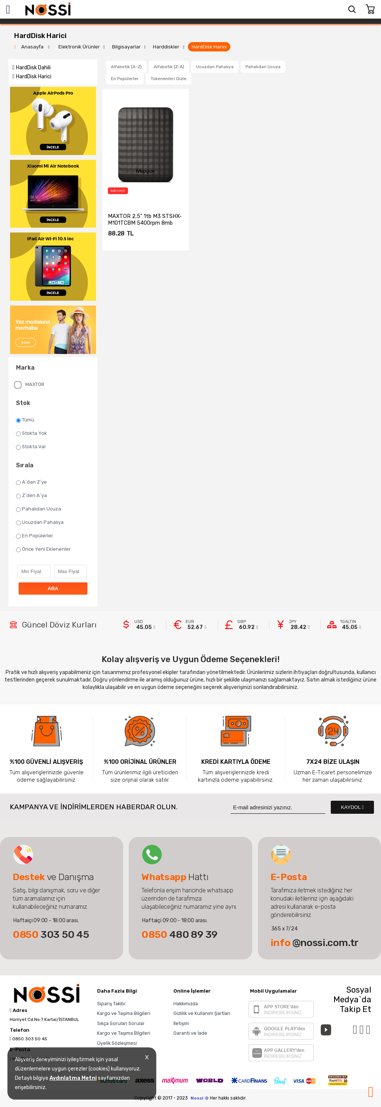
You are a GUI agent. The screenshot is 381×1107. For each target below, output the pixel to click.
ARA (53, 588)
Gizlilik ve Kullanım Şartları (201, 1013)
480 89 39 (179, 934)
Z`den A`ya (31, 496)
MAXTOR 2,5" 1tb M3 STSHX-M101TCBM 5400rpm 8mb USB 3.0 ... (145, 219)
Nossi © (199, 1098)
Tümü (25, 420)
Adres (18, 1010)
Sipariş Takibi (111, 1003)
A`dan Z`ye (31, 482)
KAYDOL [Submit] (352, 807)
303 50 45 (51, 934)
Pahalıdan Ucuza (38, 509)
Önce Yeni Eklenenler (43, 549)
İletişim (181, 1023)
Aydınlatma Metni (73, 1078)
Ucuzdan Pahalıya (40, 522)
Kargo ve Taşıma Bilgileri (123, 1013)
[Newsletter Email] (278, 807)
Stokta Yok (31, 433)
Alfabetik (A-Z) (126, 66)
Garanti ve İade (190, 1033)
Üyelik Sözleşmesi (117, 1043)
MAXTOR (29, 385)
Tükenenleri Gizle (168, 78)
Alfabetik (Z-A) (169, 66)
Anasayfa (33, 47)
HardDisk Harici (209, 47)
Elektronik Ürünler (79, 47)
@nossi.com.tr (314, 943)
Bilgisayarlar (126, 47)
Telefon (19, 1030)
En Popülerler (34, 536)
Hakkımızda (185, 1003)
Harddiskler (166, 47)
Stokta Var (31, 447)
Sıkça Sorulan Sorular (121, 1023)
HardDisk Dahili (33, 67)
